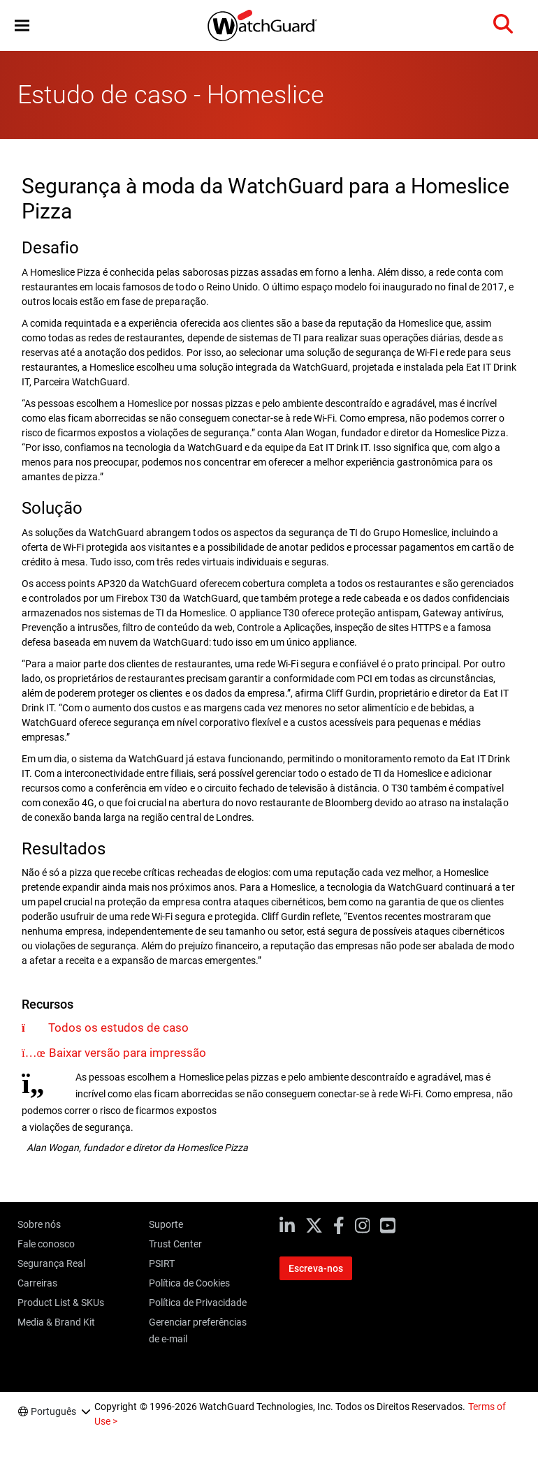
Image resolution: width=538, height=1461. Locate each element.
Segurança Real (51, 1263)
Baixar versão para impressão (127, 1053)
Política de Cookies (189, 1283)
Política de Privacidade (198, 1302)
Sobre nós (39, 1224)
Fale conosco (46, 1243)
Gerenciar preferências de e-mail (198, 1330)
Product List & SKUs (60, 1302)
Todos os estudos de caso (118, 1027)
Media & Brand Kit (56, 1322)
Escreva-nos (316, 1268)
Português (53, 1411)
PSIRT (162, 1263)
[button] (22, 25)
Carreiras (37, 1283)
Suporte (166, 1224)
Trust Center (175, 1243)
